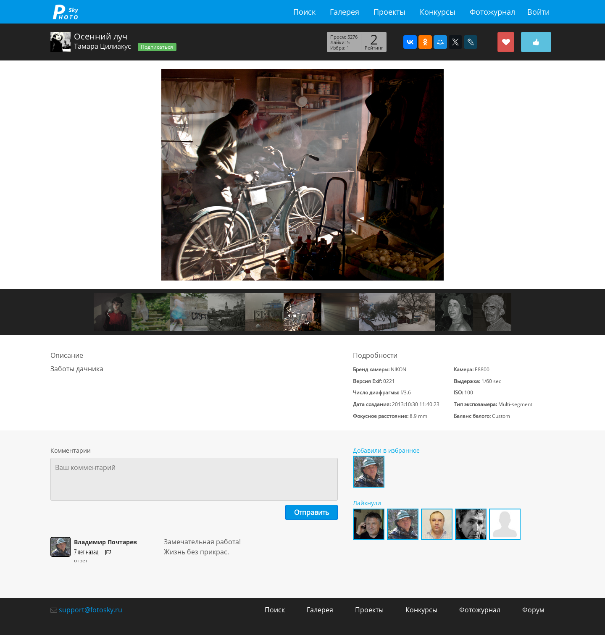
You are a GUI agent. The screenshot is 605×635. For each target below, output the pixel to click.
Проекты (389, 12)
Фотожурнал (492, 12)
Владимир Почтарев (105, 542)
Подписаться (157, 46)
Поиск (304, 12)
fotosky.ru (65, 11)
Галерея (344, 12)
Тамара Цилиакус (102, 46)
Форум (533, 609)
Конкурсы (437, 12)
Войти (538, 12)
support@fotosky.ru (90, 609)
